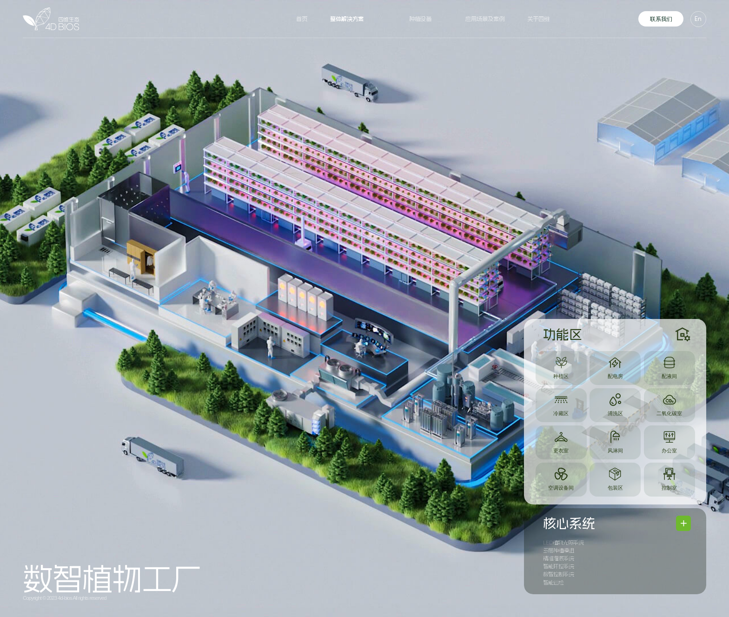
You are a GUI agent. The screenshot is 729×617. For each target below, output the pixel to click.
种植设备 (420, 19)
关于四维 (538, 19)
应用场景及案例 (484, 19)
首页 (301, 19)
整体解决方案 (347, 19)
